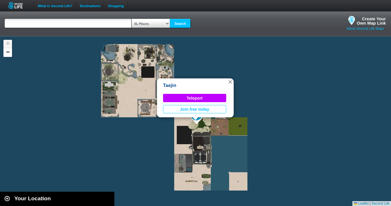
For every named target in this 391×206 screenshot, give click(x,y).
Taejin (169, 85)
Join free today (194, 109)
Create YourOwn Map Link (371, 20)
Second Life (18, 5)
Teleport (195, 98)
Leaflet (361, 203)
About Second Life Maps (365, 29)
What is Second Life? (55, 5)
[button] (230, 81)
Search (180, 24)
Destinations (90, 5)
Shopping (116, 5)
